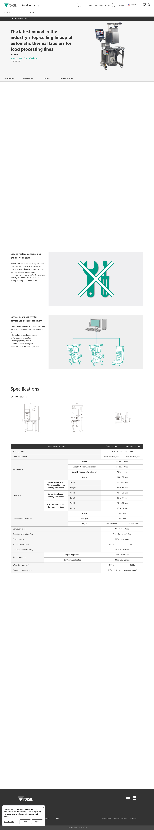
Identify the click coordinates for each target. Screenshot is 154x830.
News (58, 818)
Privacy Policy (106, 819)
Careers (46, 818)
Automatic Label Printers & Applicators (24, 58)
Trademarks (132, 819)
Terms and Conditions (120, 819)
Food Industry (16, 62)
